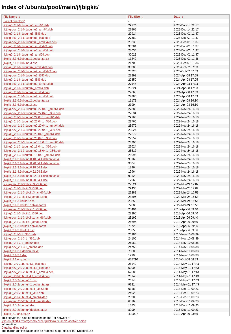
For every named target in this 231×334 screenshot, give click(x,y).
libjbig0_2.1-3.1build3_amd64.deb (25, 196)
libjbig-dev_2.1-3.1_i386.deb (21, 238)
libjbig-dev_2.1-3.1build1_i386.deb (25, 209)
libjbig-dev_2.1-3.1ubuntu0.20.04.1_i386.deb (32, 129)
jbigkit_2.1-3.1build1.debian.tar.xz (24, 226)
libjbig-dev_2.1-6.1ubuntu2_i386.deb (26, 75)
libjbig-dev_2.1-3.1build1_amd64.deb (27, 217)
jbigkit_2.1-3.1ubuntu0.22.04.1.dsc (25, 171)
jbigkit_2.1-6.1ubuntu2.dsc (20, 104)
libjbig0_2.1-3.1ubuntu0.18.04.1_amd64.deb (31, 155)
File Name (10, 16)
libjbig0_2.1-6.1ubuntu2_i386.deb (24, 79)
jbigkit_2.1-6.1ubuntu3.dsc (20, 63)
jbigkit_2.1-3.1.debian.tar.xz (21, 251)
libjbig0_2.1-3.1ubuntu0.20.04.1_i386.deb (29, 138)
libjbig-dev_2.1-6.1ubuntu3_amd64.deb (28, 50)
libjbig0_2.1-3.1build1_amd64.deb (25, 221)
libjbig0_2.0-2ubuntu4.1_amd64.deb (26, 276)
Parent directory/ (14, 21)
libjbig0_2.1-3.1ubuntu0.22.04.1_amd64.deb (31, 117)
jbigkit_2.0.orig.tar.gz (16, 313)
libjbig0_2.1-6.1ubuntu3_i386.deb (24, 33)
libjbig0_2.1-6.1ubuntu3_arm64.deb (26, 25)
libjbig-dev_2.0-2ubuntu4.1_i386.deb (26, 267)
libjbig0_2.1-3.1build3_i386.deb (23, 188)
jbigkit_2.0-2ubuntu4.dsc (19, 305)
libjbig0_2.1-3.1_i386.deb (19, 234)
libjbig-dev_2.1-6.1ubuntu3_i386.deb (26, 37)
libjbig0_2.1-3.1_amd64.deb (21, 242)
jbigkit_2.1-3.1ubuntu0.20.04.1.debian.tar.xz (31, 163)
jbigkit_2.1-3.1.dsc (15, 255)
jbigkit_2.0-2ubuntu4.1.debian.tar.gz (26, 284)
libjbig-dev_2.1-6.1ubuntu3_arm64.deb (28, 29)
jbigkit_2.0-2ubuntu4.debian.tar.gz (25, 309)
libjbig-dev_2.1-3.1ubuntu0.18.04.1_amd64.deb (33, 142)
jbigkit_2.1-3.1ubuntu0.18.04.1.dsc (25, 167)
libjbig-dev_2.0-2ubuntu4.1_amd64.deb (28, 272)
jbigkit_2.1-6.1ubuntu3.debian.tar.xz (26, 58)
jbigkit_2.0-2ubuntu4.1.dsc (20, 280)
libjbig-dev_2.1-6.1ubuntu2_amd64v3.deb (29, 71)
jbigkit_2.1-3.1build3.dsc (18, 201)
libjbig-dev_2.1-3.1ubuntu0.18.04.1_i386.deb (32, 150)
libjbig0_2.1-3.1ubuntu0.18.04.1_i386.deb (29, 146)
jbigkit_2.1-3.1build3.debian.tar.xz (24, 205)
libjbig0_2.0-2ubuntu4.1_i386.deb (24, 263)
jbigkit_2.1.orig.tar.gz (16, 259)
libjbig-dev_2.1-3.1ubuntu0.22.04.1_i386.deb (32, 113)
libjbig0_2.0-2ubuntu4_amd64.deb (25, 297)
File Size (134, 16)
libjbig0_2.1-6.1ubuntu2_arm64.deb (26, 88)
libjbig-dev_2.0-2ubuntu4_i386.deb (25, 288)
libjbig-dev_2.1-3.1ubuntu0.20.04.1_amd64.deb (33, 125)
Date (177, 16)
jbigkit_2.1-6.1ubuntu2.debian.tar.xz (26, 100)
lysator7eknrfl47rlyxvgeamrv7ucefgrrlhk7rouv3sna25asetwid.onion (43, 321)
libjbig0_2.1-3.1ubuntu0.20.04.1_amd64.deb (31, 134)
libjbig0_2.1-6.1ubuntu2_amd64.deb (26, 92)
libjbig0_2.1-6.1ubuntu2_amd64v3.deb (28, 67)
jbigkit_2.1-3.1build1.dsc (18, 230)
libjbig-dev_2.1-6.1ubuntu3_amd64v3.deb (29, 42)
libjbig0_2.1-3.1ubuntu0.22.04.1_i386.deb (29, 121)
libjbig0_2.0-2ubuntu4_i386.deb (23, 293)
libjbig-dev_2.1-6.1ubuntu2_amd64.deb (28, 96)
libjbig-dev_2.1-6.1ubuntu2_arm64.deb (28, 83)
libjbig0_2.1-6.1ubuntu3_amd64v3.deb (28, 46)
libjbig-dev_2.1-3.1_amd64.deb (23, 247)
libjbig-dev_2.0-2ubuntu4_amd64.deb (27, 301)
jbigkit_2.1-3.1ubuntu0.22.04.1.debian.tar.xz (31, 175)
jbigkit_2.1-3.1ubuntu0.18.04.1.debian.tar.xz (31, 159)
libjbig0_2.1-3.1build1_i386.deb (23, 213)
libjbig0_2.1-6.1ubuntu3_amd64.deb (26, 54)
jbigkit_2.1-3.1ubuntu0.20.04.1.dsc (25, 180)
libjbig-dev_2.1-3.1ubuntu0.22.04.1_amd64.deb (33, 109)
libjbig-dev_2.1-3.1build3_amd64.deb (27, 192)
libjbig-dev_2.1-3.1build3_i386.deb (25, 184)
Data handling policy (14, 327)
